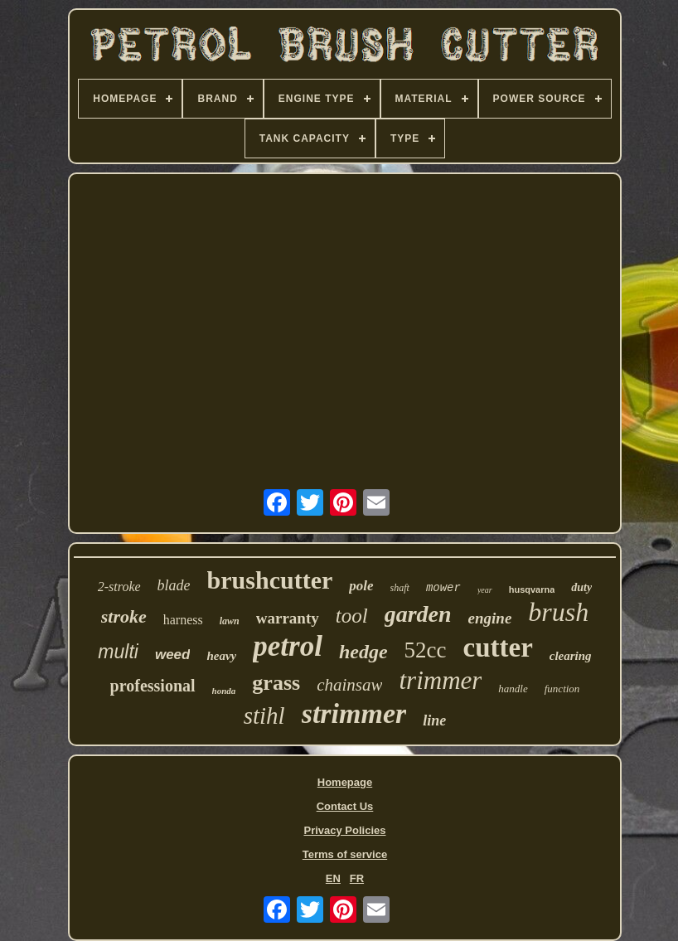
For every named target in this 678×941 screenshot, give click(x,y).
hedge (363, 651)
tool (352, 615)
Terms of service (345, 854)
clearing (571, 655)
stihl (264, 715)
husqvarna (532, 589)
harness (183, 620)
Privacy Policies (344, 830)
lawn (230, 621)
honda (224, 691)
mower (443, 587)
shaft (399, 588)
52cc (425, 650)
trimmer (440, 680)
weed (173, 654)
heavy (221, 655)
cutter (498, 647)
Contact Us (345, 806)
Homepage (344, 782)
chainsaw (349, 685)
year (484, 589)
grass (276, 683)
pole (361, 586)
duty (581, 587)
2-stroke (119, 587)
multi (118, 651)
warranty (287, 618)
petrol (287, 646)
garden (418, 614)
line (434, 720)
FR (357, 878)
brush (558, 612)
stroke (124, 616)
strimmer (354, 713)
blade (174, 585)
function (562, 688)
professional (153, 686)
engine (490, 618)
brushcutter (270, 580)
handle (512, 688)
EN (333, 878)
